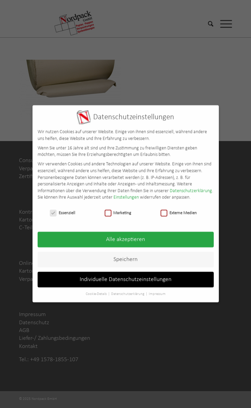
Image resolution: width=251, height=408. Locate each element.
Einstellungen (126, 195)
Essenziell (62, 210)
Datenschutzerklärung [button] (128, 291)
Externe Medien (179, 210)
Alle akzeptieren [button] (125, 237)
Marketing (118, 210)
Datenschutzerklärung (191, 188)
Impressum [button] (157, 291)
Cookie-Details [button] (96, 291)
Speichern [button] (125, 257)
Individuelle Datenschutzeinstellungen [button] (125, 277)
